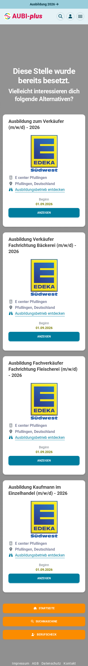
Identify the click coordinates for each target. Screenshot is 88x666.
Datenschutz (51, 663)
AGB (35, 663)
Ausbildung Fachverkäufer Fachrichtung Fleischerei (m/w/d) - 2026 (42, 369)
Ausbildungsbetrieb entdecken (40, 189)
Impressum (20, 663)
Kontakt (70, 663)
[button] (80, 16)
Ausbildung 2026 (44, 4)
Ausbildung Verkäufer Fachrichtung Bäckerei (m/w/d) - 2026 (42, 245)
